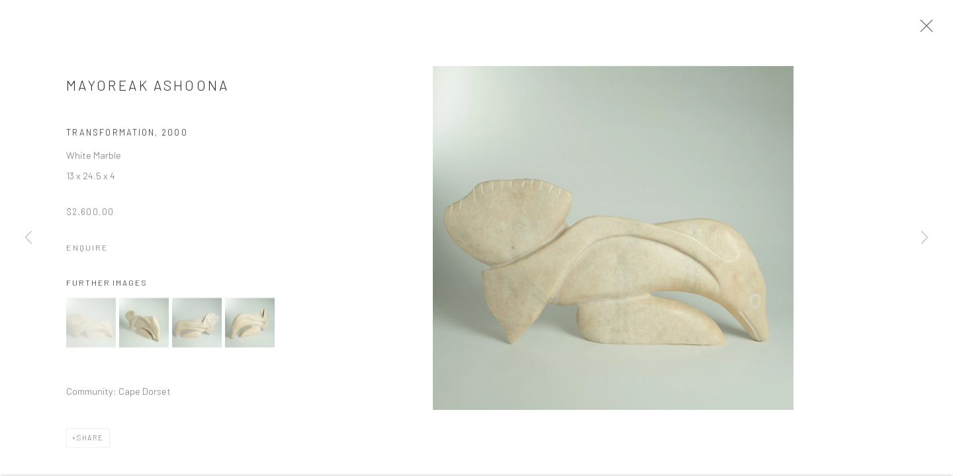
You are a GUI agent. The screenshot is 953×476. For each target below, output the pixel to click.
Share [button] (90, 442)
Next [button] (924, 238)
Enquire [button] (87, 252)
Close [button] (928, 30)
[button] (91, 327)
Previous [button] (28, 238)
